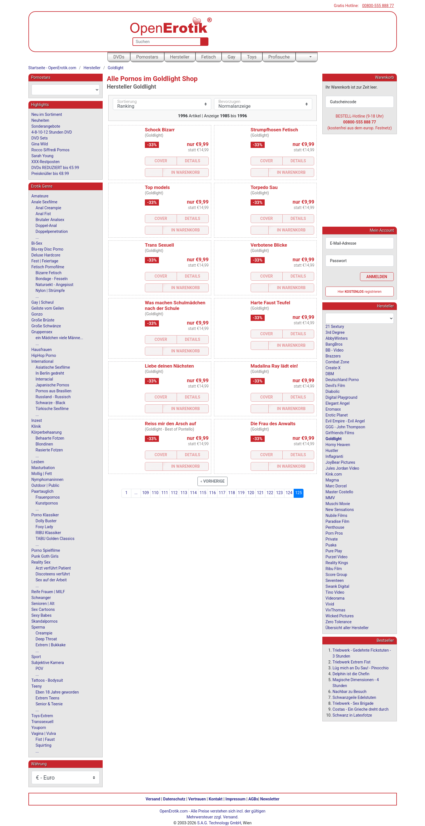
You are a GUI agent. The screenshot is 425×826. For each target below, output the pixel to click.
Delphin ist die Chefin (350, 673)
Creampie (44, 633)
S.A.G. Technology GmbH (219, 823)
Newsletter (269, 799)
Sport (36, 656)
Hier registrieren (360, 291)
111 (164, 492)
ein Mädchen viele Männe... (59, 338)
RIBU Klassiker (48, 532)
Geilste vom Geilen (48, 308)
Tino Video (334, 592)
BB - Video (334, 350)
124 (289, 492)
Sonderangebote (46, 126)
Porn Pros (334, 533)
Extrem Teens (47, 698)
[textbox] (65, 90)
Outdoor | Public (45, 485)
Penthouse (334, 527)
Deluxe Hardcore (46, 255)
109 (145, 492)
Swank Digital (337, 586)
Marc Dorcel (336, 485)
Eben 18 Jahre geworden (57, 692)
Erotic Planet (336, 415)
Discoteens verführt (53, 574)
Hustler (331, 450)
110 (155, 492)
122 (270, 492)
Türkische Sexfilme (52, 408)
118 (231, 492)
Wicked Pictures (339, 615)
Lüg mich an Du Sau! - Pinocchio (360, 667)
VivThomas (335, 609)
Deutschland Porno (342, 379)
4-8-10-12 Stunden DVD (52, 132)
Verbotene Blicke (269, 245)
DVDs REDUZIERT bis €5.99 (55, 167)
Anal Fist (43, 213)
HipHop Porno (44, 355)
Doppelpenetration (52, 231)
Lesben (38, 462)
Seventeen (334, 580)
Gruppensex (42, 332)
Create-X (332, 367)
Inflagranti (334, 456)
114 (193, 492)
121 (260, 492)
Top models (157, 187)
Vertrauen (197, 799)
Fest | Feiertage (45, 261)
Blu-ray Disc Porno (48, 249)
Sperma (38, 627)
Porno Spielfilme (46, 550)
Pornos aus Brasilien (53, 391)
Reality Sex (41, 562)
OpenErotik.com (174, 811)
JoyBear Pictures (340, 462)
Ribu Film (333, 568)
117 (222, 492)
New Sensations (339, 509)
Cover (161, 161)
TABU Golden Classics (55, 538)
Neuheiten (40, 120)
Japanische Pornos (52, 385)
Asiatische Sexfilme (53, 367)
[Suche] (203, 41)
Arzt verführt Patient (53, 568)
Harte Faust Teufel (270, 302)
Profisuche (279, 57)
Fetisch (208, 57)
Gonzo (37, 314)
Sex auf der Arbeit (51, 580)
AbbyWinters (336, 338)
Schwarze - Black (50, 402)
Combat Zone (337, 361)
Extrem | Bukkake (51, 645)
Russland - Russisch (53, 397)
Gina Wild (40, 144)
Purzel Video (336, 556)
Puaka (330, 545)
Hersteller (180, 57)
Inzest (37, 420)
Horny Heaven (337, 444)
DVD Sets (40, 138)
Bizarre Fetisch (49, 273)
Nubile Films (336, 515)
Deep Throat (46, 639)
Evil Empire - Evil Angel (345, 420)
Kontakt (215, 799)
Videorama (335, 598)
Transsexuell (42, 721)
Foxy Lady (44, 527)
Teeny (37, 686)
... (136, 492)
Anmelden (376, 276)
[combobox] (66, 89)
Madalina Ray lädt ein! (274, 366)
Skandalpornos (45, 621)
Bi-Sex (37, 243)
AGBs (253, 799)
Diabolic (332, 391)
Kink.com (333, 474)
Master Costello (339, 491)
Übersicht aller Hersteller (346, 627)
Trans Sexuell (159, 245)
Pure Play (333, 550)
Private (331, 539)
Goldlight (115, 68)
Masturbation (43, 467)
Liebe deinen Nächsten (169, 366)
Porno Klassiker (45, 515)
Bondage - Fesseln (52, 278)
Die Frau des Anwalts (273, 423)
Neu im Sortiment (47, 114)
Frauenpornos (48, 497)
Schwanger (41, 597)
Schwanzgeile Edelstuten (354, 697)
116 (212, 492)
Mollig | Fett (42, 473)
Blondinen (44, 444)
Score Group (336, 574)
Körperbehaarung (47, 432)
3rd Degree (335, 332)
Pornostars (147, 57)
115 (203, 492)
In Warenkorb (185, 172)
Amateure (40, 196)
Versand (153, 799)
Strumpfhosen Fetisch (274, 129)
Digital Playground (341, 397)
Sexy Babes (42, 615)
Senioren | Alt (43, 603)
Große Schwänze (46, 326)
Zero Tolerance (338, 621)
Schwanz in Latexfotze (352, 715)
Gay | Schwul (43, 302)
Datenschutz (174, 799)
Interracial (44, 379)
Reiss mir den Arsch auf (170, 423)
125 (298, 492)
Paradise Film (337, 521)
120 (251, 492)
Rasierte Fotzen (49, 450)
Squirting (43, 745)
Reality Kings (336, 562)
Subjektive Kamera (48, 662)
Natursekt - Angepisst (54, 284)
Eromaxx (333, 409)
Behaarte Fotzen (50, 438)
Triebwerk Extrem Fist (351, 662)
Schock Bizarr (160, 129)
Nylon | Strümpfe (50, 290)
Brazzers (333, 356)
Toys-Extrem (42, 716)
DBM (329, 373)
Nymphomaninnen (48, 479)
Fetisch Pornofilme (48, 267)
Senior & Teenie (49, 704)
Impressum (236, 799)
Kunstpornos (47, 503)
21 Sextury (334, 326)
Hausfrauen (42, 349)
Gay (231, 57)
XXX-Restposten (46, 161)
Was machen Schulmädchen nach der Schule (175, 305)
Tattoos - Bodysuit (47, 680)
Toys (252, 57)
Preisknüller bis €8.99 (50, 173)
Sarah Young (42, 156)
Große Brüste (43, 320)
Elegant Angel (337, 403)
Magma (332, 480)
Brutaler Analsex (50, 219)
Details (192, 161)
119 (241, 492)
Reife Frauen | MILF (48, 591)
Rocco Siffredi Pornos (50, 150)
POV (39, 668)
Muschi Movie (337, 503)
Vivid (329, 604)
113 (184, 492)
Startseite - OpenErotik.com (52, 68)
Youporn (39, 727)
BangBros (333, 344)
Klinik (36, 426)
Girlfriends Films (339, 432)
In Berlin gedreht (50, 373)
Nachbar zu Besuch (349, 691)
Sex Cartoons (43, 609)
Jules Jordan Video (342, 468)
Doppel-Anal (46, 225)
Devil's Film (335, 385)
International (42, 361)
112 (174, 492)
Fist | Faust (45, 739)
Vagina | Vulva (44, 733)
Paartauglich (43, 491)
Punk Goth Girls (45, 556)
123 (279, 492)
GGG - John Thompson (345, 426)
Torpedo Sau (264, 187)
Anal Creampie (48, 208)
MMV (330, 497)
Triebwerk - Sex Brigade (353, 703)
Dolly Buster (46, 521)
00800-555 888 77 (378, 5)
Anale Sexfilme (44, 202)
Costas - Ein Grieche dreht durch (360, 709)
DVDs (118, 57)
